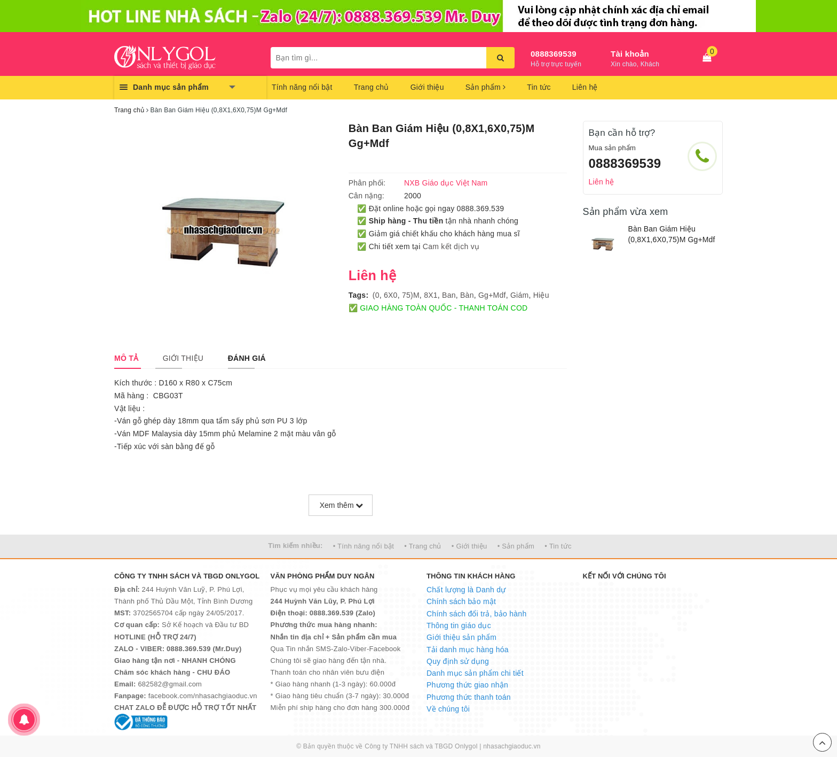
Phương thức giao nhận (467, 685)
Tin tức (538, 87)
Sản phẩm (485, 87)
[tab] (126, 358)
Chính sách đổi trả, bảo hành (476, 613)
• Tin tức (557, 546)
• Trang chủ (422, 546)
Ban (449, 295)
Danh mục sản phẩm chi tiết (475, 673)
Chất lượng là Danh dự (466, 589)
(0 (376, 295)
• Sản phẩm (516, 546)
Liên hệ (585, 87)
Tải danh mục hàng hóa (468, 649)
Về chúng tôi (448, 709)
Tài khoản (630, 53)
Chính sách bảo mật (461, 601)
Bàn (467, 295)
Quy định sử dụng (458, 661)
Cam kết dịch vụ (451, 246)
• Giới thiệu (469, 546)
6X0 (391, 295)
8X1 (431, 295)
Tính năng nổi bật (302, 87)
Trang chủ (371, 87)
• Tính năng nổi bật (363, 546)
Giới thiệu (427, 87)
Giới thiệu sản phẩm (461, 637)
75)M (411, 295)
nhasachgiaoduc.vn (512, 746)
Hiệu (541, 295)
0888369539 (554, 53)
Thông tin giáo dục (459, 625)
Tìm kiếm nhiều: (295, 546)
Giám (519, 295)
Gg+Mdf (492, 295)
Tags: (359, 295)
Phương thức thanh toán (469, 697)
